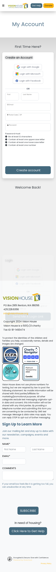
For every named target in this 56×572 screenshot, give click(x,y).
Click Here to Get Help (28, 531)
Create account (28, 170)
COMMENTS (9, 468)
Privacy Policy (46, 563)
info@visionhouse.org (15, 313)
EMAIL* (6, 456)
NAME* (6, 444)
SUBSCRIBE (28, 511)
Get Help (36, 5)
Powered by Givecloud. (22, 560)
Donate (48, 5)
